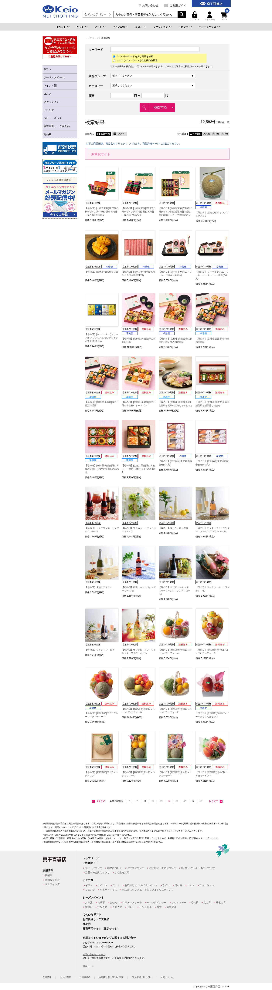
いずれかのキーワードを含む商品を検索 (135, 60)
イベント (61, 26)
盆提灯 (89, 907)
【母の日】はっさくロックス (173, 528)
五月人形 (117, 907)
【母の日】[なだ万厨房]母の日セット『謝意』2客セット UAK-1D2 (138, 469)
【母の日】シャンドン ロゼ (99, 649)
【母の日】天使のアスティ (98, 587)
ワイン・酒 (50, 85)
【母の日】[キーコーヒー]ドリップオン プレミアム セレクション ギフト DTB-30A (101, 337)
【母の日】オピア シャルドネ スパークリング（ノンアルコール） (175, 590)
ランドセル (145, 907)
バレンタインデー (156, 902)
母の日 (195, 902)
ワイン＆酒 (118, 26)
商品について (114, 868)
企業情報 (47, 977)
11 (145, 801)
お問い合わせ (150, 5)
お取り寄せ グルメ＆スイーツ (141, 885)
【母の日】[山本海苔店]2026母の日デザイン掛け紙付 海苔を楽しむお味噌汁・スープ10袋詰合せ (175, 211)
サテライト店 (52, 884)
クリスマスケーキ (132, 902)
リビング (183, 26)
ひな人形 (102, 907)
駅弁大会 (171, 907)
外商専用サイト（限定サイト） (101, 928)
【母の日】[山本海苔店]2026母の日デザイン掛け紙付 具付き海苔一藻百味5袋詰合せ (101, 211)
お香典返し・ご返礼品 (56, 126)
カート (225, 16)
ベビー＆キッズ (207, 26)
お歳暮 (101, 902)
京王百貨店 (214, 986)
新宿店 (48, 875)
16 (185, 801)
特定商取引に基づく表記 (111, 977)
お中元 (89, 902)
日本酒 (178, 885)
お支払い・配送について (162, 868)
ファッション (160, 26)
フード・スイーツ (54, 77)
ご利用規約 (84, 977)
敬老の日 (221, 902)
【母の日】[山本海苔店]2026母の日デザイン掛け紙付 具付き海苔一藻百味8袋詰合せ (138, 211)
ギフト (80, 26)
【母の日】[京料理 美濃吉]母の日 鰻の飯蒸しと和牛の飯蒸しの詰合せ (102, 469)
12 (153, 801)
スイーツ (102, 885)
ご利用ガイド (178, 5)
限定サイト (88, 966)
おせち (113, 902)
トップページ (92, 38)
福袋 (159, 907)
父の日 (207, 902)
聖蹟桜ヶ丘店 (52, 879)
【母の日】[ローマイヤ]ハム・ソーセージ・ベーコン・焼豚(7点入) (212, 275)
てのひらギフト (92, 914)
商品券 (47, 134)
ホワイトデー (179, 902)
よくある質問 (121, 872)
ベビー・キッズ (52, 118)
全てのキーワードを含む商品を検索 (133, 56)
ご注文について (135, 868)
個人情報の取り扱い (142, 977)
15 (177, 801)
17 (193, 801)
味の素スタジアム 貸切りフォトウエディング (148, 889)
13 (161, 801)
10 (137, 801)
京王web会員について (97, 872)
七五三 (130, 907)
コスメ (139, 26)
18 (201, 801)
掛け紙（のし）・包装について (198, 868)
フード (98, 26)
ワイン (166, 885)
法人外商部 (65, 977)
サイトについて (93, 868)
